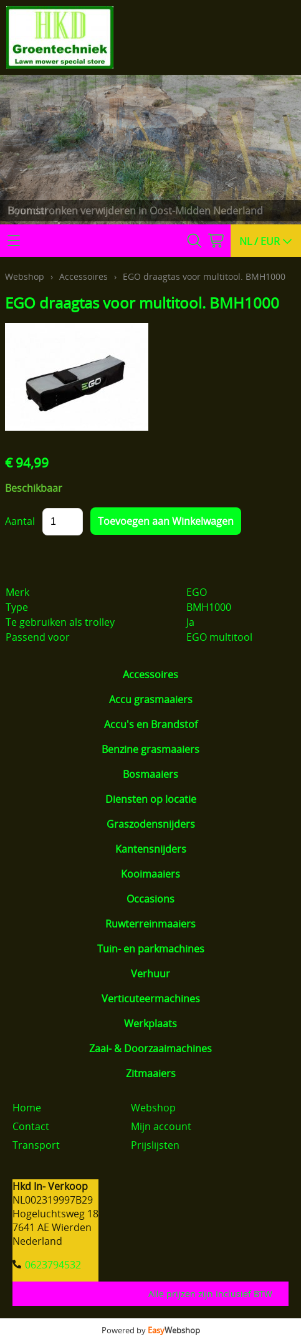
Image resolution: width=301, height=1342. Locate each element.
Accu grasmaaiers (151, 699)
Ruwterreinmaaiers (150, 924)
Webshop (24, 276)
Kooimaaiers (150, 874)
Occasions (150, 899)
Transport (36, 1145)
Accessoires (150, 674)
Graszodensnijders (151, 824)
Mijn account (161, 1126)
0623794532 (53, 1265)
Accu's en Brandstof (151, 724)
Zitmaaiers (151, 1073)
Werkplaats (150, 1023)
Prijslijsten (155, 1145)
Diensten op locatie (150, 799)
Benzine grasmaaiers (150, 749)
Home (26, 1107)
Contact (30, 1126)
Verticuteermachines (151, 998)
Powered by (151, 1330)
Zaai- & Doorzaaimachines (150, 1048)
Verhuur (150, 973)
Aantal (20, 521)
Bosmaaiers (150, 774)
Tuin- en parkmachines (150, 949)
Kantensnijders (150, 849)
